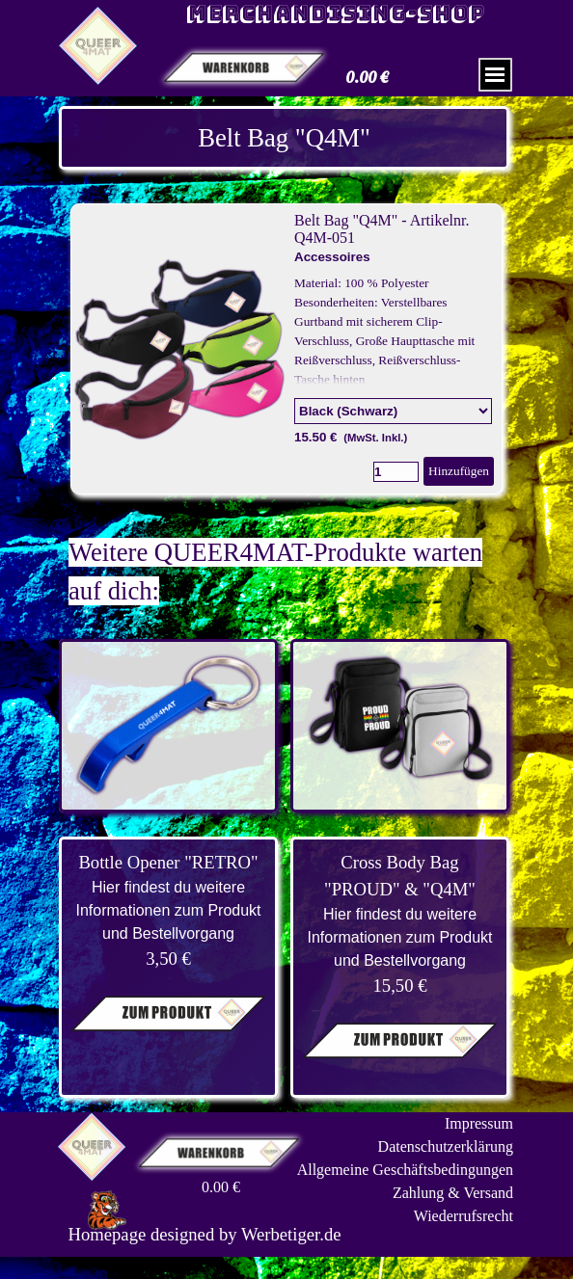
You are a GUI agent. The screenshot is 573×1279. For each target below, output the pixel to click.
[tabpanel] (284, 138)
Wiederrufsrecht (463, 1216)
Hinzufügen (458, 471)
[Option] (393, 411)
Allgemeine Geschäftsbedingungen (405, 1169)
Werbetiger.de (291, 1234)
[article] (286, 348)
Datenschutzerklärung (445, 1146)
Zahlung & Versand (453, 1193)
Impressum (479, 1123)
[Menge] (396, 472)
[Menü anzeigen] (495, 75)
